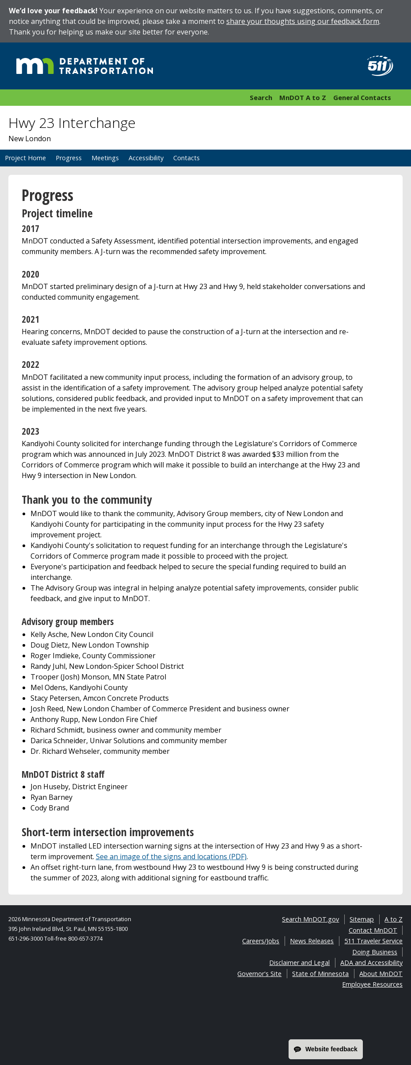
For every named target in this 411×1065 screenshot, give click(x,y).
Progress (69, 158)
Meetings (105, 158)
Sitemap (362, 919)
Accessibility (146, 158)
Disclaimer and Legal (299, 962)
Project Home (25, 158)
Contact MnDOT (373, 930)
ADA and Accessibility (371, 962)
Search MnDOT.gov (310, 919)
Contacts (186, 158)
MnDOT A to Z (302, 97)
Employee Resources (372, 984)
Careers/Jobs (260, 941)
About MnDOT (381, 973)
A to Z (393, 919)
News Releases (312, 941)
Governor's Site (259, 973)
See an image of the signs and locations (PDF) (171, 856)
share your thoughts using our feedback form (302, 21)
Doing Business (374, 952)
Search (261, 97)
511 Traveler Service (373, 941)
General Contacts (362, 97)
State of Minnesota (320, 973)
